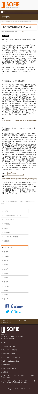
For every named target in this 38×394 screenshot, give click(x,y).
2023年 (6, 260)
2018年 (6, 282)
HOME (2, 21)
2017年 (6, 286)
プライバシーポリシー (9, 321)
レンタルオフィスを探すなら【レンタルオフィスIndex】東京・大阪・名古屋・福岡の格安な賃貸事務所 (19, 381)
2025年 (6, 252)
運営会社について (8, 322)
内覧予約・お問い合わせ (9, 368)
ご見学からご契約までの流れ (11, 361)
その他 (12, 21)
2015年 (6, 295)
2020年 (6, 273)
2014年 (6, 299)
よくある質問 (22, 321)
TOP (4, 342)
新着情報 (8, 21)
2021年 (6, 269)
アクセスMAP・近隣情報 (10, 350)
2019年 (6, 277)
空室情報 (7, 232)
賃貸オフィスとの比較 (9, 353)
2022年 (6, 265)
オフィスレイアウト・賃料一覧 (11, 357)
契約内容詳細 (6, 364)
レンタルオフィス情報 (11, 237)
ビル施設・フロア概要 (9, 346)
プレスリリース (9, 219)
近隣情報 (7, 241)
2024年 (6, 256)
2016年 (6, 290)
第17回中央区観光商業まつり (28, 201)
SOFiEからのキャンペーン (12, 215)
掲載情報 (7, 224)
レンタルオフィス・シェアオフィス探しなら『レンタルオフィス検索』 (19, 376)
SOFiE (17, 389)
